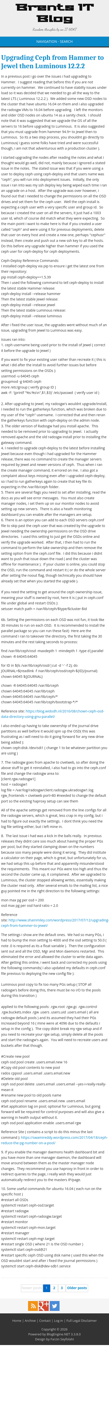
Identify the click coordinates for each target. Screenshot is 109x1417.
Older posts (77, 1287)
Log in (58, 1320)
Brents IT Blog (55, 13)
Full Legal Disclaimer (81, 1320)
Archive (30, 1320)
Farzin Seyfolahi (62, 1339)
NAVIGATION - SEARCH (54, 41)
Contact (45, 1320)
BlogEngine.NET (58, 1334)
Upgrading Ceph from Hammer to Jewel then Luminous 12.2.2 (52, 62)
